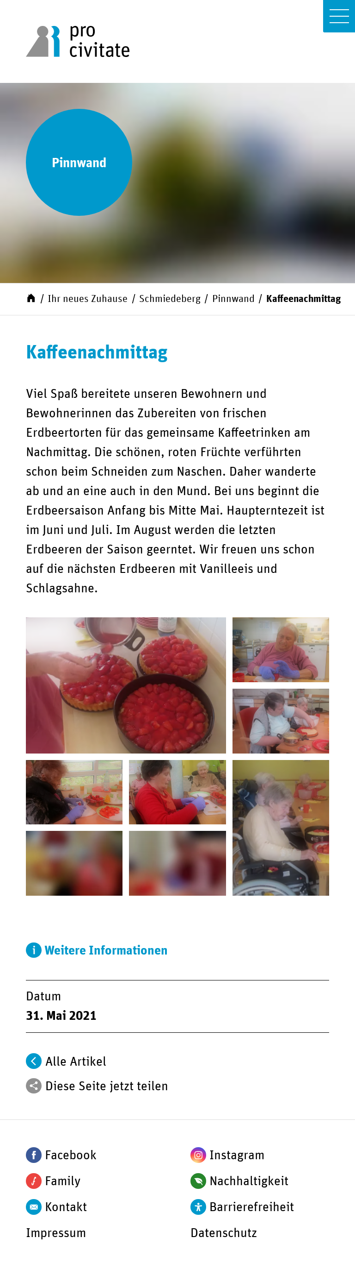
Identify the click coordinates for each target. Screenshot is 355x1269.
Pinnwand (233, 299)
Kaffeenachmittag (303, 299)
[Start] (31, 298)
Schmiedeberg (170, 299)
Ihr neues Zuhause (88, 299)
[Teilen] (34, 1086)
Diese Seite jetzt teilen (106, 1086)
